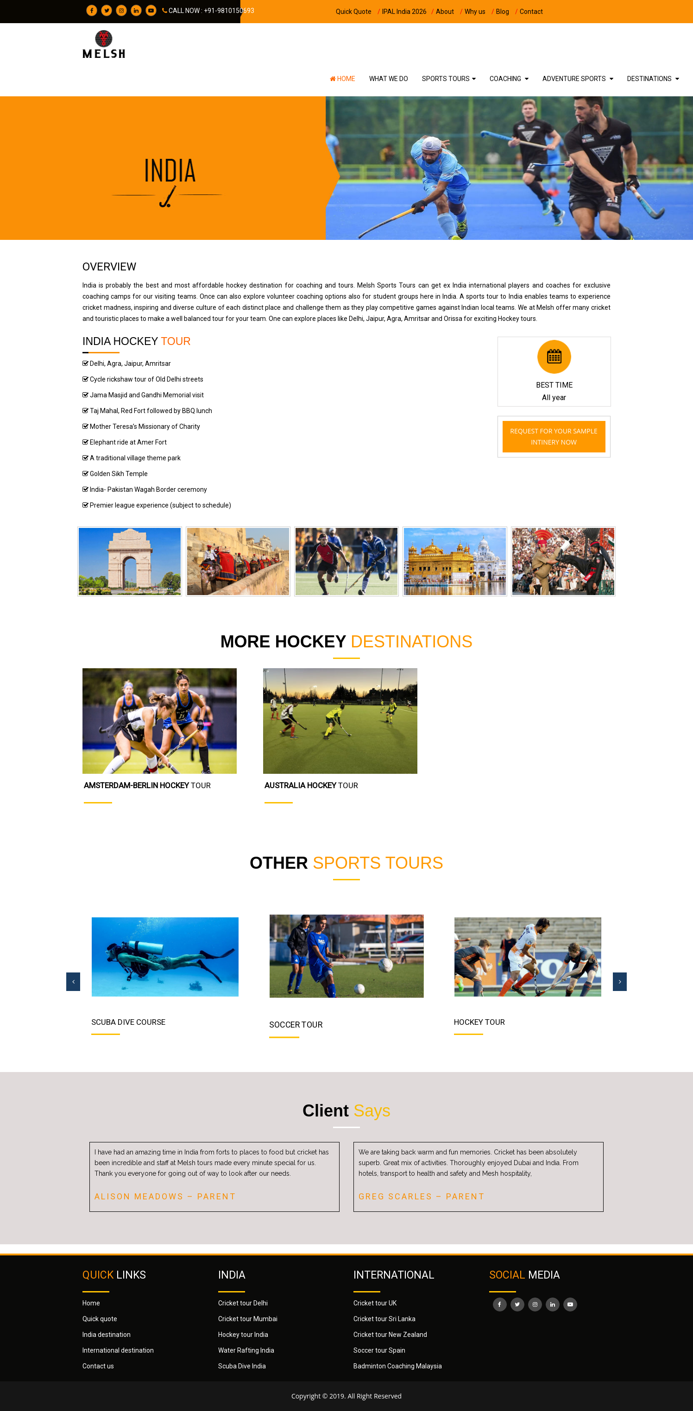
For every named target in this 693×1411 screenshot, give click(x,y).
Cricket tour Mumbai (247, 1319)
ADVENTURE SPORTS (574, 78)
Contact (531, 11)
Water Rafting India (246, 1350)
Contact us (98, 1366)
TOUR (147, 785)
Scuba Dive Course (128, 1022)
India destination (106, 1334)
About (449, 11)
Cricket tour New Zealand (390, 1334)
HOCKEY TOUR (479, 1022)
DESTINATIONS (650, 78)
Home (342, 78)
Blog (507, 11)
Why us (479, 11)
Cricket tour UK (375, 1303)
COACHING (506, 78)
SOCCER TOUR (295, 1024)
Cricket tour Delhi (243, 1303)
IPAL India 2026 (408, 11)
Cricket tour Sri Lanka (384, 1319)
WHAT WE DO (388, 78)
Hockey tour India (243, 1334)
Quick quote (99, 1319)
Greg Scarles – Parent (422, 1196)
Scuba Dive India (242, 1366)
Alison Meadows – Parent (165, 1196)
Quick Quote (358, 11)
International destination (118, 1350)
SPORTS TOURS (446, 78)
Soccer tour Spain (379, 1350)
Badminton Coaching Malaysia (397, 1366)
